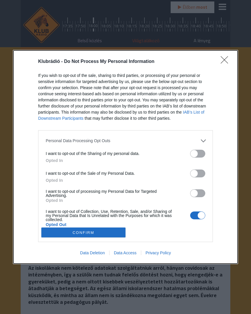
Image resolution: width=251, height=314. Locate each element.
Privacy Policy (158, 253)
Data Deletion (92, 253)
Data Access (125, 253)
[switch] (197, 154)
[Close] (226, 61)
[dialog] (125, 157)
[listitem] (125, 141)
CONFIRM (83, 232)
